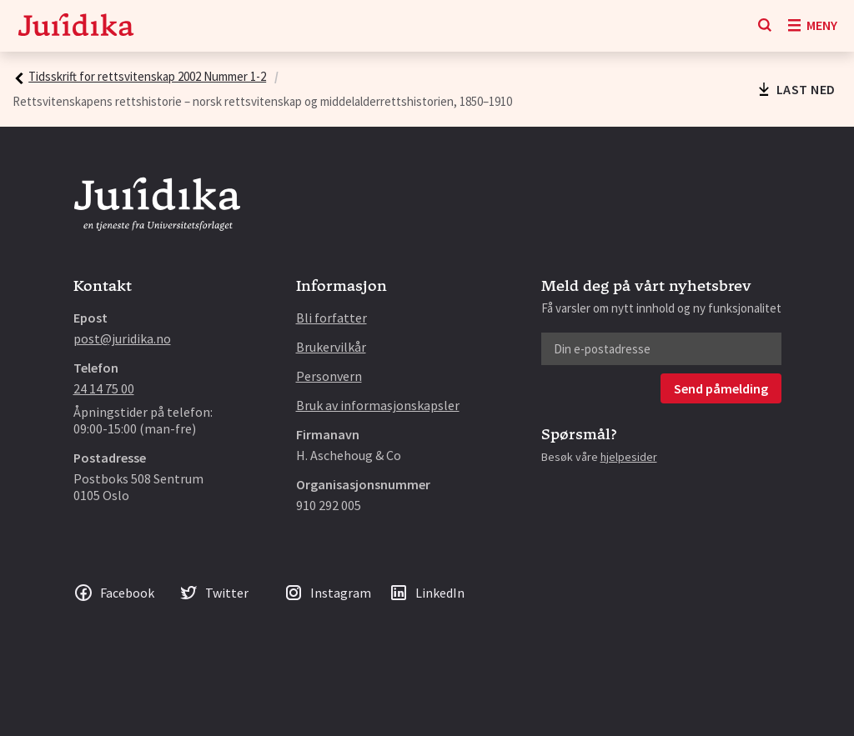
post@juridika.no (122, 338)
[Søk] (764, 25)
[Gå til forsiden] (76, 26)
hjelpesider (628, 456)
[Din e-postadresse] (661, 349)
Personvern (329, 376)
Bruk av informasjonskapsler (378, 405)
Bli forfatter (331, 317)
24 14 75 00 (103, 388)
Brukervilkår (331, 346)
